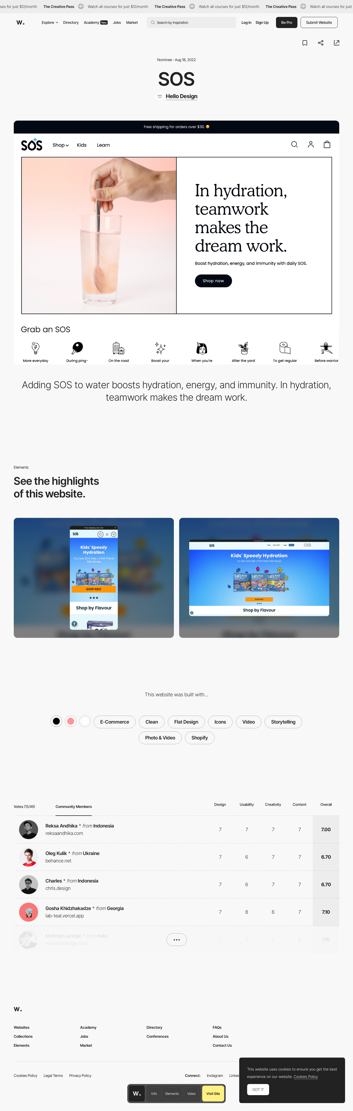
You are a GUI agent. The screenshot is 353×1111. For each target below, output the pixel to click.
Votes (191, 1093)
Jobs (117, 22)
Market (132, 22)
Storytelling (283, 722)
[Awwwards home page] (137, 1093)
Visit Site (213, 1093)
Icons (220, 722)
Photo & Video (160, 737)
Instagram (215, 1075)
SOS (176, 79)
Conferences (158, 1036)
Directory (71, 22)
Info (154, 1093)
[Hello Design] (176, 96)
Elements (172, 1093)
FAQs (217, 1027)
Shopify (200, 737)
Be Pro (286, 22)
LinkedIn (236, 1075)
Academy (96, 22)
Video (248, 722)
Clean (152, 722)
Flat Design (186, 722)
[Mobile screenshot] (94, 578)
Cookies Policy (25, 1075)
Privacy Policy (80, 1075)
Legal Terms (53, 1075)
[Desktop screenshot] (259, 578)
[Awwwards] (20, 22)
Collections (23, 1036)
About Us (220, 1036)
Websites (21, 1027)
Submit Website (319, 22)
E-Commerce (114, 722)
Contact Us (222, 1045)
